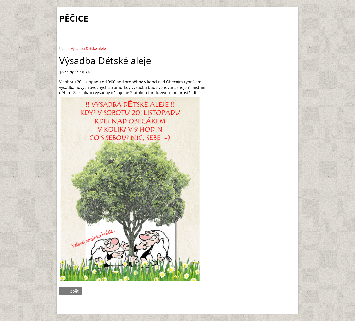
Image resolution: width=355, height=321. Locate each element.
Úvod (63, 48)
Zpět (74, 291)
